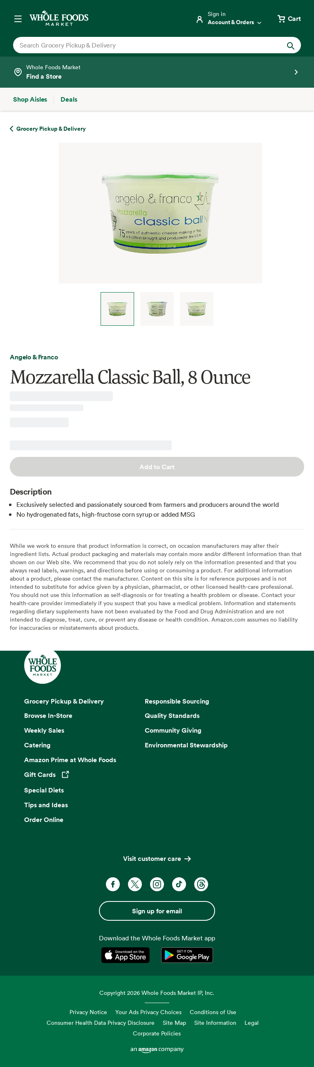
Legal (251, 1022)
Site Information (215, 1022)
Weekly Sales (44, 730)
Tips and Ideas (46, 804)
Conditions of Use (213, 1012)
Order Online (43, 819)
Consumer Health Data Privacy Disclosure (101, 1022)
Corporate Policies (157, 1033)
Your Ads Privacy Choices (148, 1012)
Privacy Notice (88, 1012)
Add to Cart (157, 466)
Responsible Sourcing (177, 701)
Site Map (174, 1022)
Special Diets (44, 790)
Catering (37, 744)
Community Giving (173, 730)
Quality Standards (172, 715)
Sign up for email (157, 910)
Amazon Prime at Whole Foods (70, 759)
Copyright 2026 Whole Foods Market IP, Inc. (156, 993)
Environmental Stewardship (186, 744)
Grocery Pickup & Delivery (64, 701)
